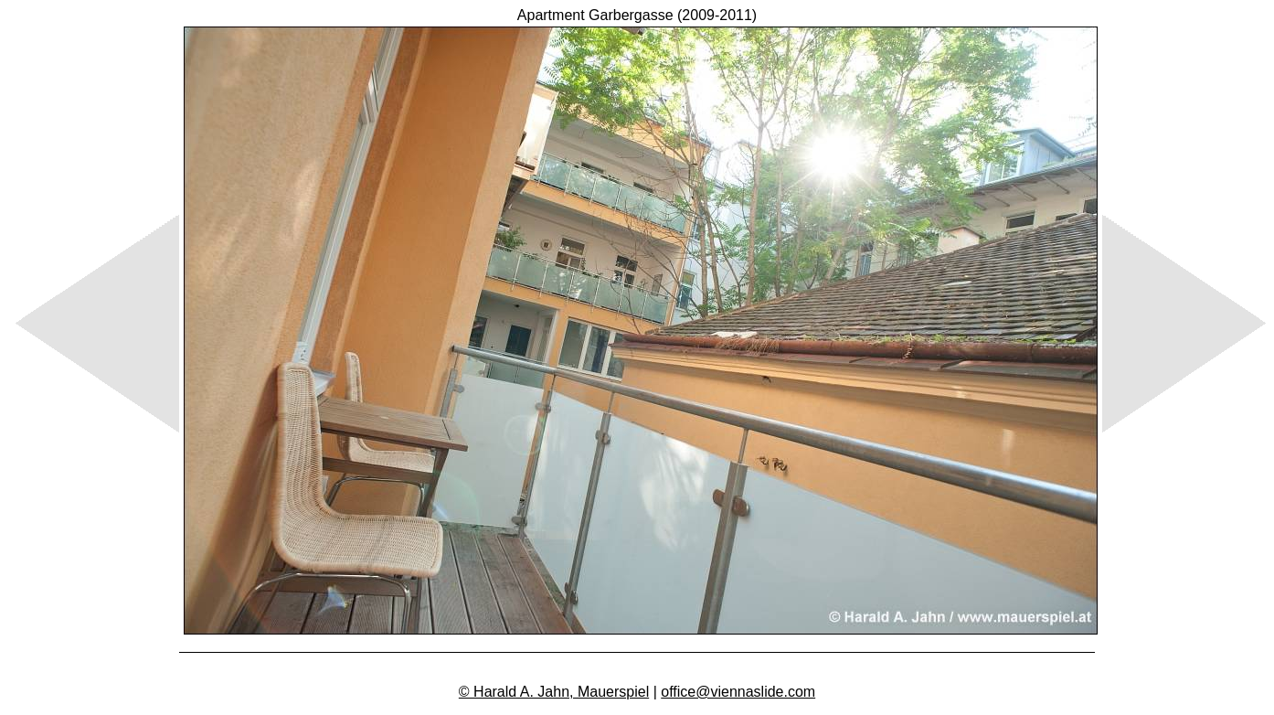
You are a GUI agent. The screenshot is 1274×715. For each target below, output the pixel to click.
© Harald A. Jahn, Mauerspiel (554, 691)
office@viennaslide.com (738, 691)
